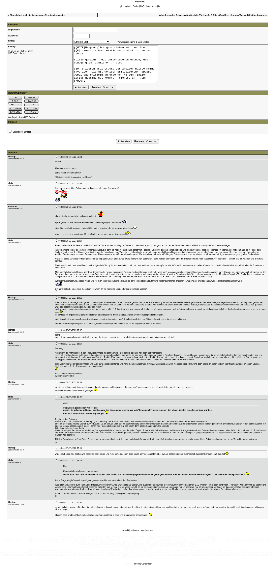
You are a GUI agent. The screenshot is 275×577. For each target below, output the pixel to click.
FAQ (142, 6)
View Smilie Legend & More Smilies (133, 42)
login (121, 6)
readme (149, 538)
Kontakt (125, 538)
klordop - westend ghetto (66, 175)
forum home (151, 6)
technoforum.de (166, 15)
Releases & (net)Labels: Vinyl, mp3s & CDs (196, 15)
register (128, 6)
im (159, 6)
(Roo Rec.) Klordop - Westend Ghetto (237, 15)
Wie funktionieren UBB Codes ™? (23, 124)
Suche (136, 6)
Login (49, 15)
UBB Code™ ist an (16, 53)
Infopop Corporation (143, 571)
